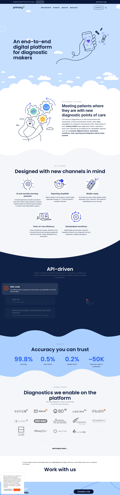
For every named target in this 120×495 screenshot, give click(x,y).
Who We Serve (46, 8)
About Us (65, 8)
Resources (73, 8)
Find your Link (40, 1)
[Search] (106, 8)
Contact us (98, 7)
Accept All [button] (16, 489)
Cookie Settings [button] (8, 489)
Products (56, 8)
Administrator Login (101, 2)
